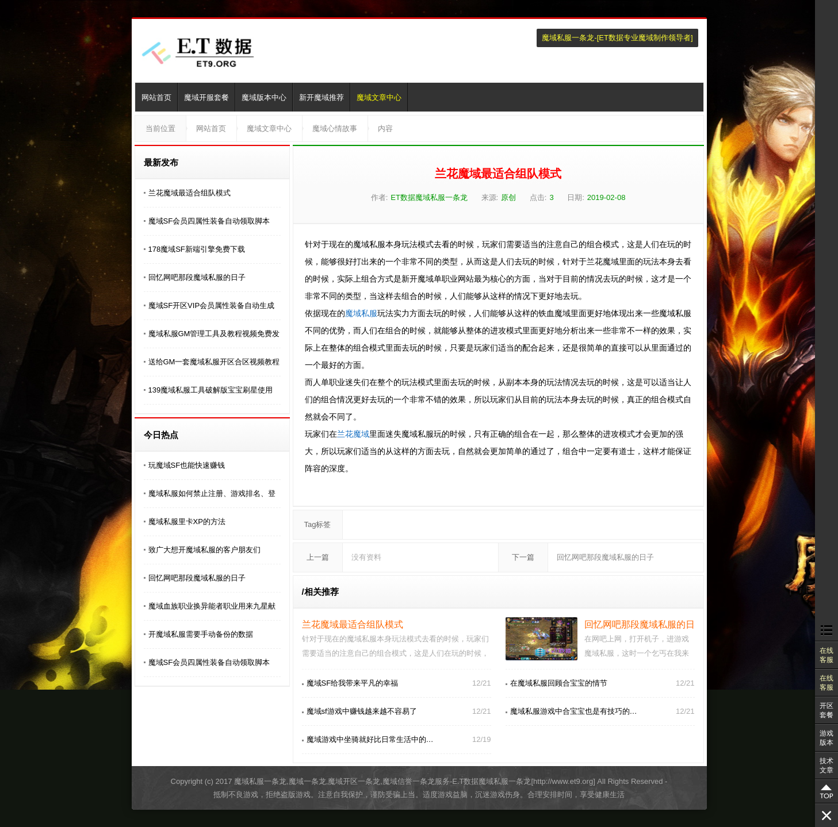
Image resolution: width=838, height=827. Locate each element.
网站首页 (156, 97)
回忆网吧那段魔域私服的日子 (197, 277)
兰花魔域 (353, 433)
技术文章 (826, 765)
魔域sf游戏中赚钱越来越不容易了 (362, 711)
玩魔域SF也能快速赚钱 (186, 465)
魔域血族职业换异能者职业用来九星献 (211, 606)
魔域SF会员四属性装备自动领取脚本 (209, 221)
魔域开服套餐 (206, 97)
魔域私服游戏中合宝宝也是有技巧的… (573, 711)
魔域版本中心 (264, 97)
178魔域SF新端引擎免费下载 (196, 249)
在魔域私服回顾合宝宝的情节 (558, 683)
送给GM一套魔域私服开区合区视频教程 (214, 361)
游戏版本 (826, 738)
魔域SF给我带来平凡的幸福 (353, 683)
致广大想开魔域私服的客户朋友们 (204, 549)
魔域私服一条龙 (568, 37)
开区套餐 (826, 710)
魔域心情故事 (334, 128)
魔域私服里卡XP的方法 (186, 521)
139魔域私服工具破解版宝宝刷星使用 (210, 390)
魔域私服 (361, 313)
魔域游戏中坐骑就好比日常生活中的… (370, 739)
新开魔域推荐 (321, 97)
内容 (385, 128)
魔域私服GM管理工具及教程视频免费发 (214, 333)
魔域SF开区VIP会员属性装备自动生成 (211, 305)
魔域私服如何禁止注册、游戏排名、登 (211, 493)
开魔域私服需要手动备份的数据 (200, 634)
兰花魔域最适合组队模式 (189, 193)
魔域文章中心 (379, 97)
